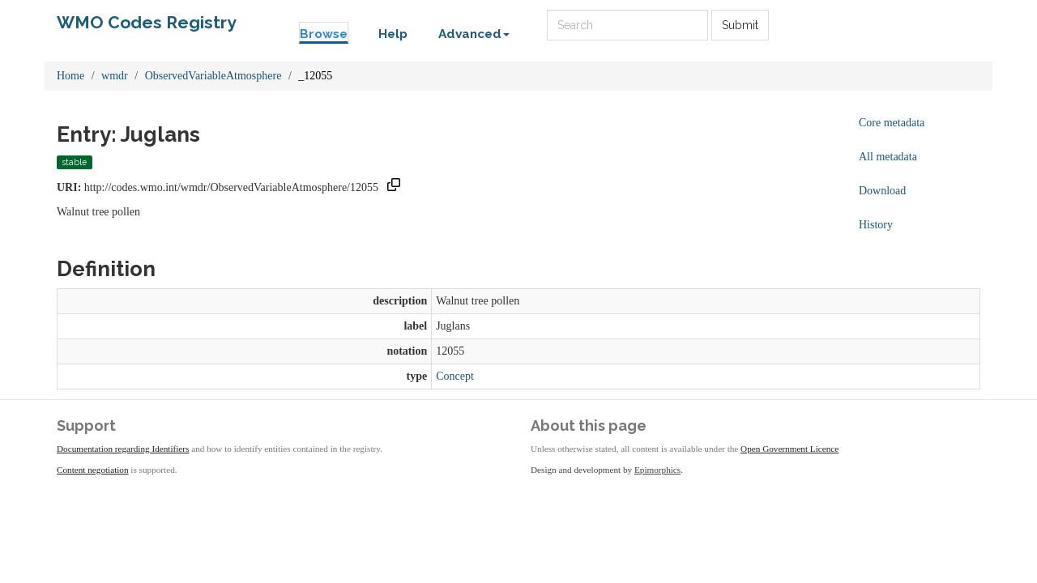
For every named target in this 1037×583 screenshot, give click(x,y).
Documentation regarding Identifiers (123, 448)
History (876, 225)
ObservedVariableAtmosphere (213, 76)
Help (393, 34)
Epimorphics (657, 469)
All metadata (888, 157)
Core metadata (891, 123)
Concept (455, 376)
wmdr (114, 76)
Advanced (474, 34)
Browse (324, 34)
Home (70, 76)
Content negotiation (93, 469)
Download (882, 191)
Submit (740, 25)
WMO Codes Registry (147, 22)
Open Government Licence (789, 448)
